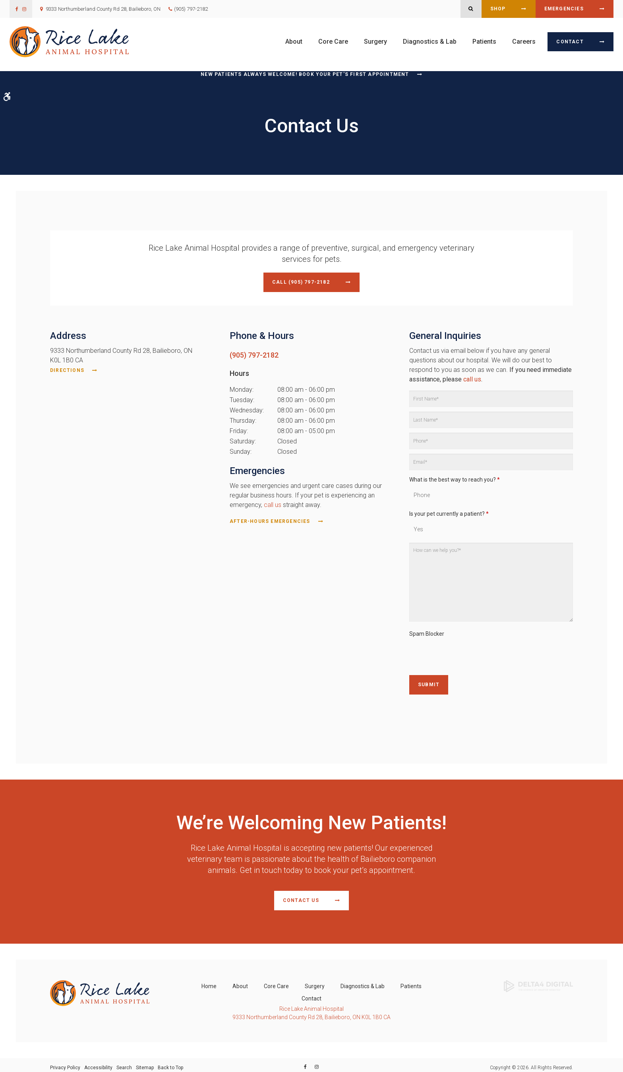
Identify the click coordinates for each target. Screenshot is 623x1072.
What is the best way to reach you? (454, 478)
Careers (524, 41)
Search (124, 1062)
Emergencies (564, 9)
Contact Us (301, 897)
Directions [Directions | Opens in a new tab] (67, 369)
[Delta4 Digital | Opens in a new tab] (538, 980)
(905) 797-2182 (191, 9)
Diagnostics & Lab (430, 41)
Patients (484, 41)
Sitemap (145, 1062)
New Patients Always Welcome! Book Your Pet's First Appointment (305, 74)
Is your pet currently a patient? (449, 512)
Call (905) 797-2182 (301, 282)
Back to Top (170, 1062)
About (293, 41)
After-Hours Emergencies (270, 519)
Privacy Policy (65, 1062)
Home (209, 981)
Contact (569, 42)
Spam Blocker (426, 632)
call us (272, 503)
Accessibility (98, 1062)
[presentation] (469, 654)
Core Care (333, 41)
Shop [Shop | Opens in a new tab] (498, 9)
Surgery (375, 41)
